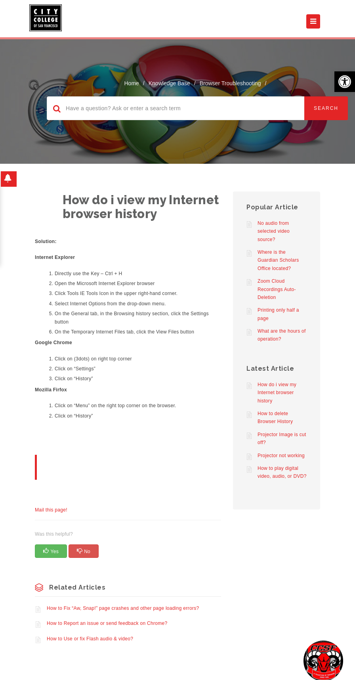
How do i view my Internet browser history (277, 393)
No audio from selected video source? (274, 231)
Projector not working (281, 455)
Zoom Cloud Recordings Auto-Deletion (277, 289)
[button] (344, 81)
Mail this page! (51, 510)
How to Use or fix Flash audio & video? (90, 639)
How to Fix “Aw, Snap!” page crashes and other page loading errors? (123, 608)
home (131, 83)
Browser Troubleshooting (230, 83)
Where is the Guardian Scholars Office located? (278, 260)
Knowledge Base (169, 83)
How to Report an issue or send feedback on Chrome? (107, 623)
